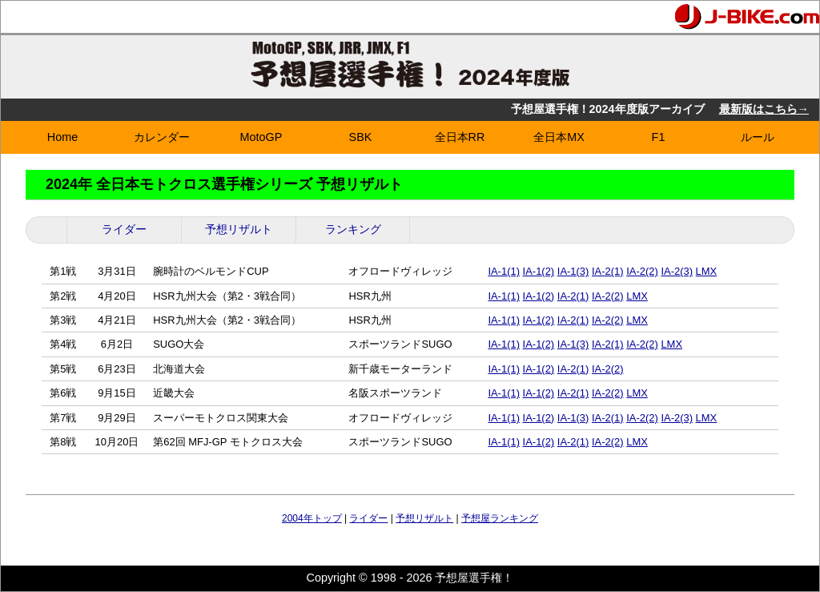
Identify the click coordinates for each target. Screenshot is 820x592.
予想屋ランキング (499, 518)
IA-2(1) (608, 271)
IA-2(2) (642, 271)
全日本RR (460, 137)
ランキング (353, 229)
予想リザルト (238, 229)
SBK (360, 137)
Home (62, 137)
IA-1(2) (539, 271)
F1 (658, 137)
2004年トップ (312, 518)
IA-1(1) (504, 271)
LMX (707, 271)
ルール (757, 137)
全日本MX (559, 137)
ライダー (124, 229)
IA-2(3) (677, 271)
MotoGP (261, 137)
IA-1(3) (573, 271)
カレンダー (162, 137)
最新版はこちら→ (764, 109)
